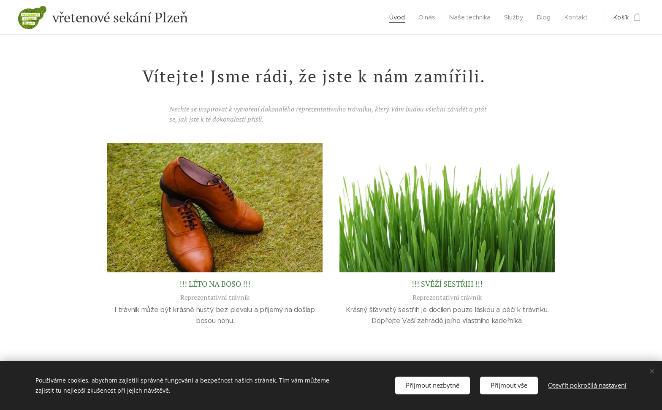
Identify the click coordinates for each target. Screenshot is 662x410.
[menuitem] (399, 17)
